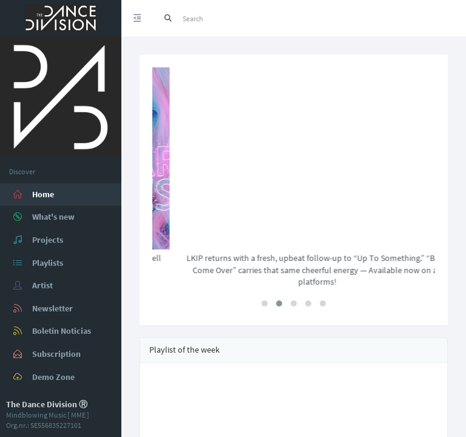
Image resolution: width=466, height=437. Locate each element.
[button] (264, 303)
